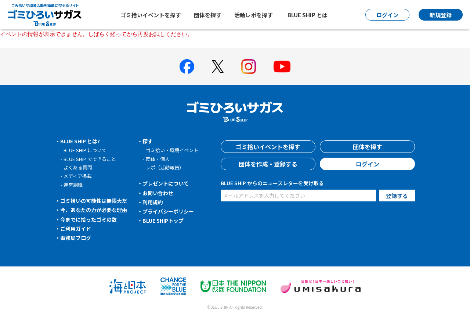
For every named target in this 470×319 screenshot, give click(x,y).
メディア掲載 (78, 175)
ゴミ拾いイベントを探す (150, 15)
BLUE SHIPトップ (163, 220)
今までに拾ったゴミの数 (88, 219)
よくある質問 (78, 167)
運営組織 (73, 184)
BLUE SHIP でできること (90, 158)
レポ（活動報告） (165, 167)
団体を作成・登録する (268, 164)
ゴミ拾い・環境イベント (172, 150)
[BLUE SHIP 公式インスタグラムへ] (248, 66)
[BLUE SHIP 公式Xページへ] (218, 66)
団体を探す (207, 15)
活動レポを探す (253, 15)
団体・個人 (158, 158)
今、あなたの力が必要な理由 (93, 210)
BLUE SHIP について (85, 150)
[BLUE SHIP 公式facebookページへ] (187, 66)
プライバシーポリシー (168, 211)
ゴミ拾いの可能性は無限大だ (93, 200)
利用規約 (152, 202)
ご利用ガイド (75, 228)
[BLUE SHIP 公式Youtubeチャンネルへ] (282, 66)
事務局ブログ (75, 237)
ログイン (367, 164)
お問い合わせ (157, 193)
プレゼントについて (165, 183)
